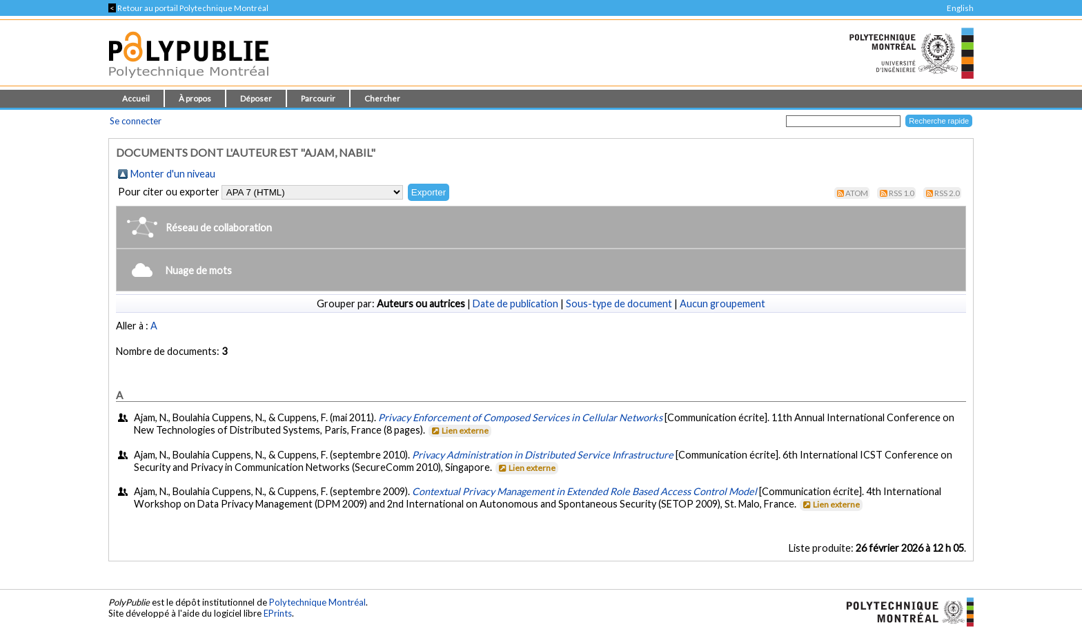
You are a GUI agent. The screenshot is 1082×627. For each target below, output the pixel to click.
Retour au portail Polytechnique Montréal (188, 7)
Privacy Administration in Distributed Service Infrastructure (542, 455)
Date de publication (515, 303)
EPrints (278, 613)
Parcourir (318, 98)
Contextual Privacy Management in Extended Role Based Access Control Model (584, 491)
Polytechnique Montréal (317, 602)
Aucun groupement (722, 303)
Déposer (256, 98)
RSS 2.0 (947, 193)
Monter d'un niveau (172, 174)
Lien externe (459, 430)
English (960, 7)
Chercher (382, 98)
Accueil (136, 98)
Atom (856, 193)
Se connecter (135, 120)
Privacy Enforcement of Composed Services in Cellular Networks (520, 417)
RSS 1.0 (901, 193)
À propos (195, 98)
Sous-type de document (619, 303)
